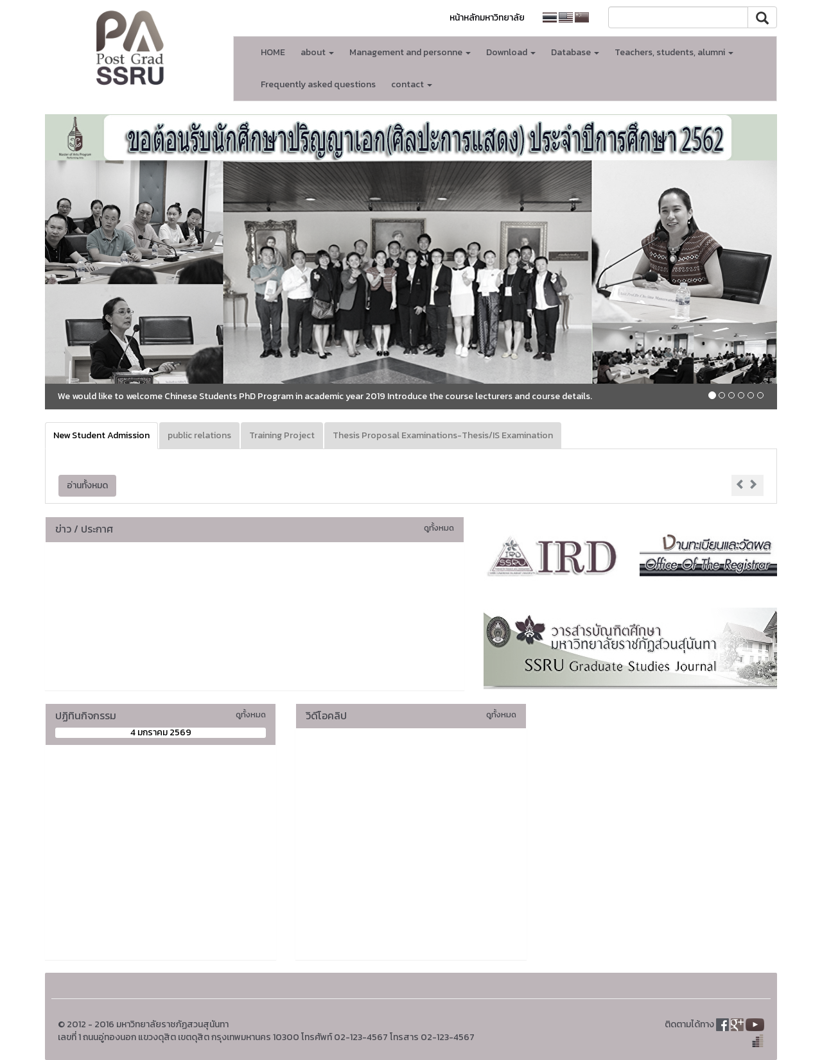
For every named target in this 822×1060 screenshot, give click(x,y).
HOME (273, 52)
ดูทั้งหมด (439, 528)
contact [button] (411, 84)
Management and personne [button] (410, 52)
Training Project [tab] (282, 435)
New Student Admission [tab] (101, 435)
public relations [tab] (199, 435)
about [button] (317, 52)
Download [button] (511, 52)
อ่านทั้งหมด (87, 485)
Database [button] (575, 52)
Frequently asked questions (318, 84)
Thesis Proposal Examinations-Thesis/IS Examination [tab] (443, 435)
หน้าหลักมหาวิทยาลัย (487, 17)
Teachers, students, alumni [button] (674, 52)
